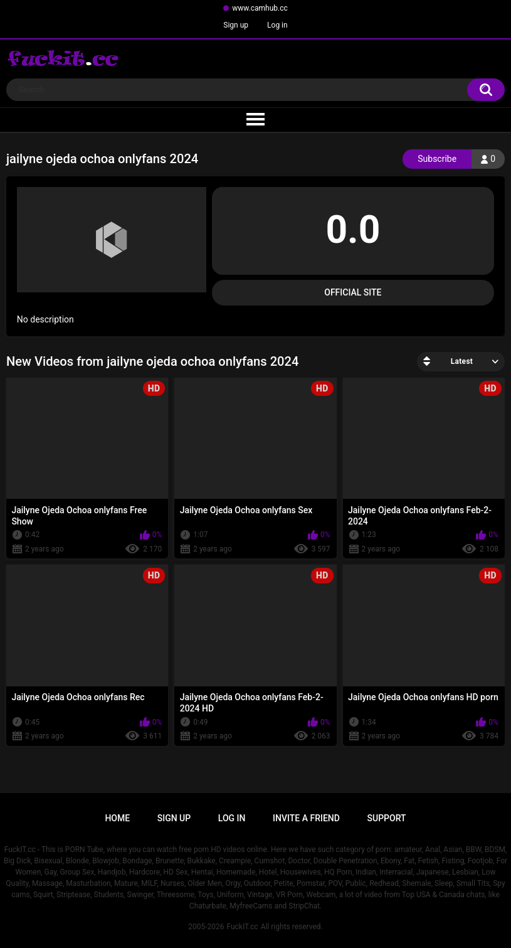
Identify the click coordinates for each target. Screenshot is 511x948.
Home (117, 818)
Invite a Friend (306, 818)
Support (386, 818)
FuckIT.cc (242, 926)
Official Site (352, 292)
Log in (277, 25)
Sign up (235, 25)
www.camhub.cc (260, 8)
